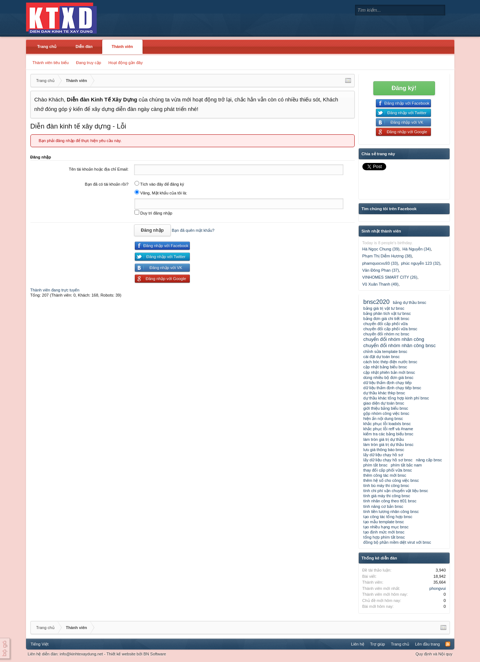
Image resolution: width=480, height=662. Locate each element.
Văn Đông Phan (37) (380, 270)
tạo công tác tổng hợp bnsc (388, 516)
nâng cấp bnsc (429, 460)
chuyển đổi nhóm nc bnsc (386, 334)
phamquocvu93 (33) (380, 263)
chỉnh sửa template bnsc (385, 351)
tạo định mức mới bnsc (384, 532)
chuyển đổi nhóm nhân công (393, 339)
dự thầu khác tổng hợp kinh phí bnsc (396, 398)
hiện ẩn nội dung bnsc (383, 418)
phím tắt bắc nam (406, 465)
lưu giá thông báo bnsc (384, 449)
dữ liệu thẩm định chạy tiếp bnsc (392, 388)
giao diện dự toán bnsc (383, 403)
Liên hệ (357, 644)
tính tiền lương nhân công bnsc (391, 511)
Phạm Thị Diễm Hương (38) (387, 256)
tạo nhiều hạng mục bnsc (386, 527)
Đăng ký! (404, 88)
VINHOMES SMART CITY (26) (389, 277)
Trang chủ (47, 46)
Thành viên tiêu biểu (51, 62)
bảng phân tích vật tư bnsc (387, 313)
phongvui (437, 588)
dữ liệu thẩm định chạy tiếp (387, 382)
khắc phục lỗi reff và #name (388, 429)
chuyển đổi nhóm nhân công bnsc (399, 345)
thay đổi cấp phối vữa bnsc (387, 470)
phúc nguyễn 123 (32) (420, 263)
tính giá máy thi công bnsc (386, 496)
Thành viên (122, 46)
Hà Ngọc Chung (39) (381, 249)
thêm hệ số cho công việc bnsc (391, 480)
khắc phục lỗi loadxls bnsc (387, 423)
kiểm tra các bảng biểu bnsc (388, 434)
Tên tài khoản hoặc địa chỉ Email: (99, 169)
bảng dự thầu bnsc (409, 302)
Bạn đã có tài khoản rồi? (106, 184)
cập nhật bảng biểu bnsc (385, 367)
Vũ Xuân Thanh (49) (380, 284)
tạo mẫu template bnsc (383, 522)
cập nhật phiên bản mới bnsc (389, 372)
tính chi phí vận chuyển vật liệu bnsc (395, 490)
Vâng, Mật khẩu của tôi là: (160, 193)
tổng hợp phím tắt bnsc (384, 537)
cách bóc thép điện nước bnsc (390, 362)
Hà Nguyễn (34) (416, 249)
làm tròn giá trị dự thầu (383, 439)
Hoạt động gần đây (125, 62)
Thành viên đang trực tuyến (55, 290)
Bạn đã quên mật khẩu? (193, 230)
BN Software (154, 654)
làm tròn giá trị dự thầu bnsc (388, 444)
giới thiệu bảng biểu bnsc (385, 408)
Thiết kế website (121, 654)
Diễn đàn (83, 46)
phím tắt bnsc (375, 465)
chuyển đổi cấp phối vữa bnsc (390, 329)
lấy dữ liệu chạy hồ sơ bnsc (388, 460)
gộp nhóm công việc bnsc (386, 413)
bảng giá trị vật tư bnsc (384, 308)
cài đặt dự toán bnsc (381, 356)
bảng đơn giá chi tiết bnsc (386, 318)
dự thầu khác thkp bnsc (384, 393)
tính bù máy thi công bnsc (386, 485)
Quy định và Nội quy (434, 654)
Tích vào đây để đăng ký (159, 184)
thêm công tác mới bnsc (384, 475)
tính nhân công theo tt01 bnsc (390, 501)
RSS (448, 644)
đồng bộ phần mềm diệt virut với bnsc (397, 542)
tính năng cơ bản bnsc (383, 506)
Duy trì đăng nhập (153, 213)
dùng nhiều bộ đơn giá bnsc (388, 377)
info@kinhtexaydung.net (81, 654)
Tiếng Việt (40, 644)
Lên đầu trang (427, 644)
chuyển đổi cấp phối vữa (385, 323)
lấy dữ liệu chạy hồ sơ (383, 455)
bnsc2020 (376, 301)
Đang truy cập (88, 62)
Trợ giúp (377, 644)
